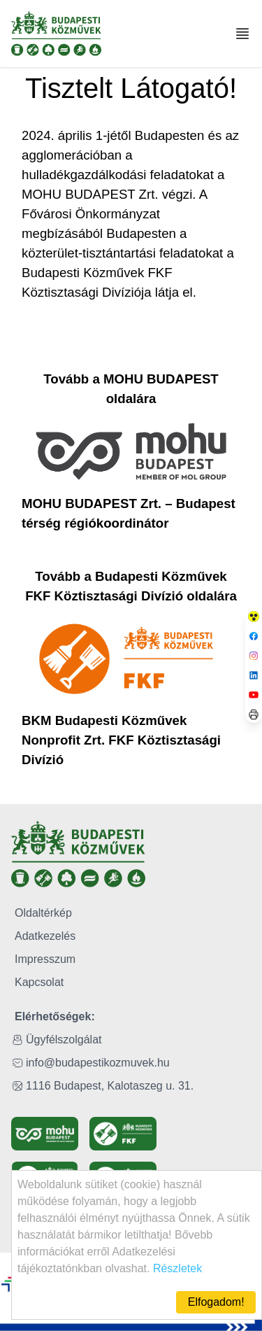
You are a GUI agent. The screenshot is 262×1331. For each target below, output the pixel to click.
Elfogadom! (216, 1302)
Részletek (177, 1268)
